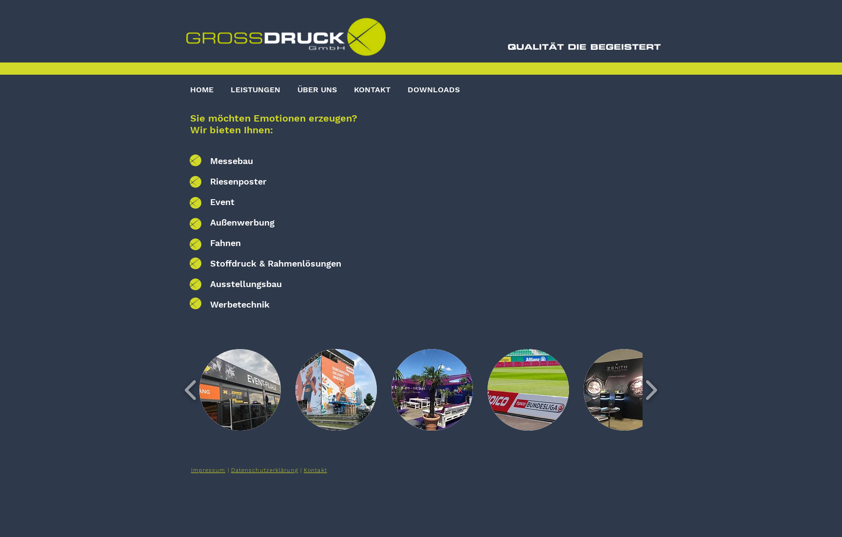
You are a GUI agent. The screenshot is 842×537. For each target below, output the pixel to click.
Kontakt (315, 470)
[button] (240, 390)
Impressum (208, 470)
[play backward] (191, 389)
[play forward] (651, 389)
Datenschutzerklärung (264, 470)
